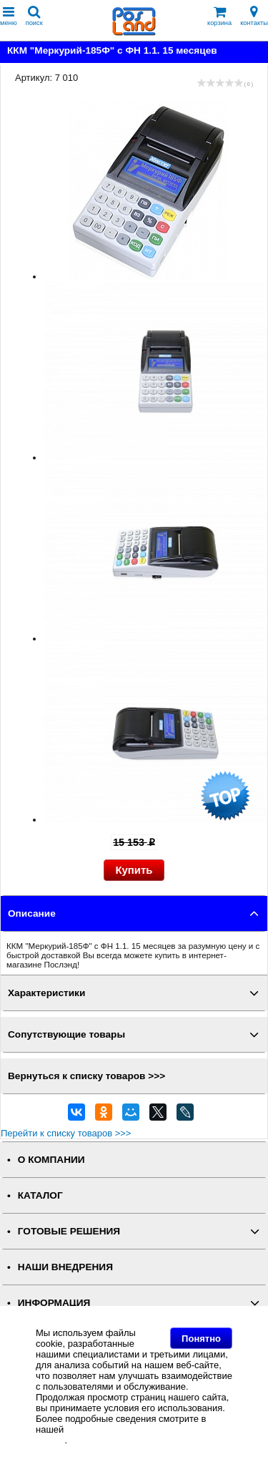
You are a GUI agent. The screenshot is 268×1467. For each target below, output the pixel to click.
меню (8, 16)
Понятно (201, 1338)
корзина (219, 16)
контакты (254, 16)
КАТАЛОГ (40, 1195)
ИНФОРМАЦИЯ (54, 1302)
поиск (34, 16)
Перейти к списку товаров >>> (66, 1133)
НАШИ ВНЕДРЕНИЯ (65, 1267)
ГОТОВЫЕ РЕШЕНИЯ (69, 1231)
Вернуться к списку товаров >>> (86, 1076)
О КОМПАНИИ (51, 1159)
